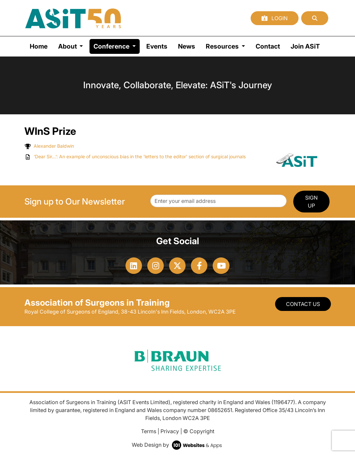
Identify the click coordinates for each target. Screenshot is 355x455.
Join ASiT (305, 46)
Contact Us (303, 304)
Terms (148, 431)
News (186, 46)
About (68, 46)
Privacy (169, 431)
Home (39, 46)
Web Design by (177, 444)
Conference (116, 45)
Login (275, 18)
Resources (223, 46)
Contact (268, 46)
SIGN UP (311, 201)
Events (156, 46)
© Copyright (198, 431)
